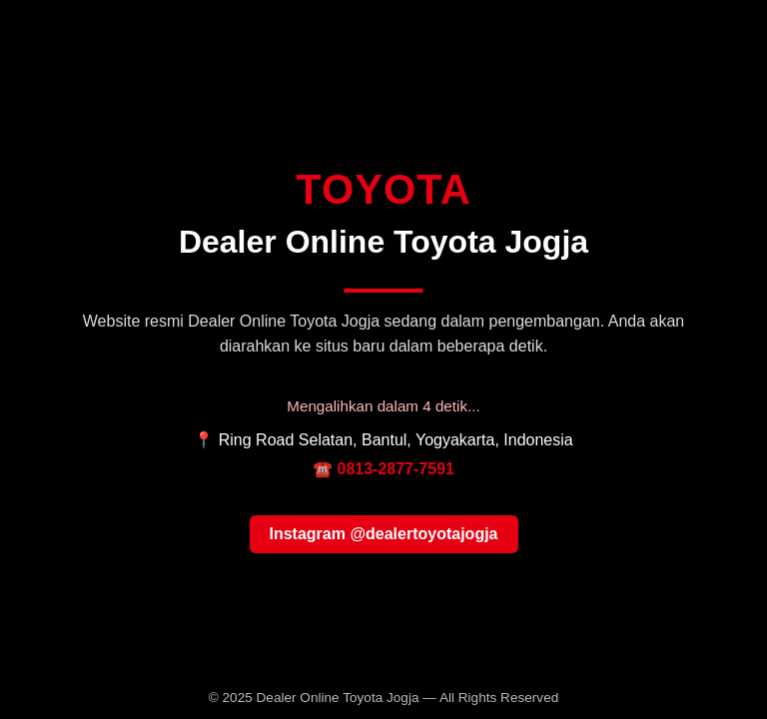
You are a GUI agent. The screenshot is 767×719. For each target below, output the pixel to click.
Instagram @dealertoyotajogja (384, 533)
